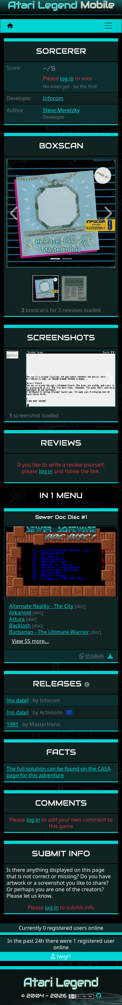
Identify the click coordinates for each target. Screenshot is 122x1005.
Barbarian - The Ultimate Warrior (49, 632)
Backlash (20, 625)
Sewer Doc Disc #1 (61, 517)
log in (67, 78)
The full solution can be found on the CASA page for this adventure (58, 772)
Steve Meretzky (61, 110)
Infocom (53, 98)
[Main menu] (108, 25)
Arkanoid (20, 612)
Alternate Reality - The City (41, 606)
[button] (15, 213)
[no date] (18, 700)
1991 (13, 724)
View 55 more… (30, 641)
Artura (17, 619)
